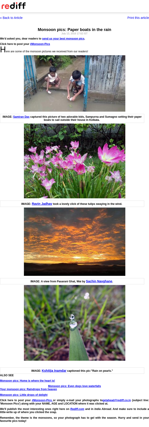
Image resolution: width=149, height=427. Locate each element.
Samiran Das (21, 116)
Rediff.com (77, 409)
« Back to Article (11, 18)
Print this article (138, 18)
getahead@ (110, 400)
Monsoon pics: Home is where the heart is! (27, 380)
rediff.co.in (124, 400)
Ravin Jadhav (42, 204)
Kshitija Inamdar (54, 370)
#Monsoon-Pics (40, 44)
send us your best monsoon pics (63, 38)
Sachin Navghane (99, 281)
